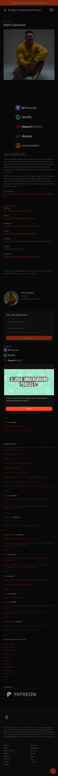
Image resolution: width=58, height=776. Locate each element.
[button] (51, 366)
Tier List (29, 409)
